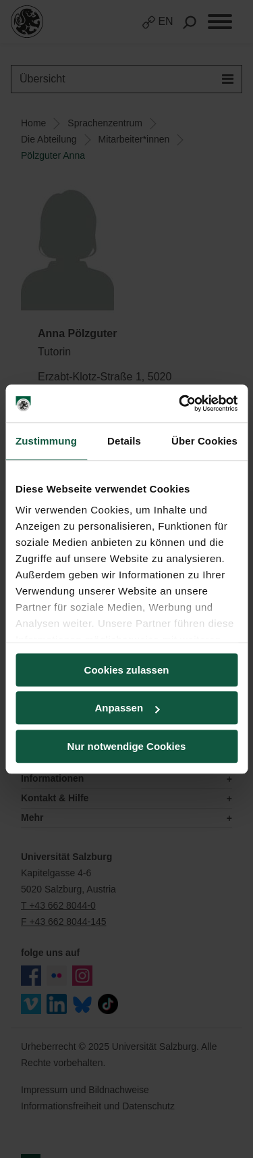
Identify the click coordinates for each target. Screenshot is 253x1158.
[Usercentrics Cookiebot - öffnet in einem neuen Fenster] (180, 403)
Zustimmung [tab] (46, 441)
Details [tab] (124, 441)
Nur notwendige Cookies (126, 746)
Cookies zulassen (126, 670)
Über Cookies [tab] (204, 441)
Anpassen (126, 707)
